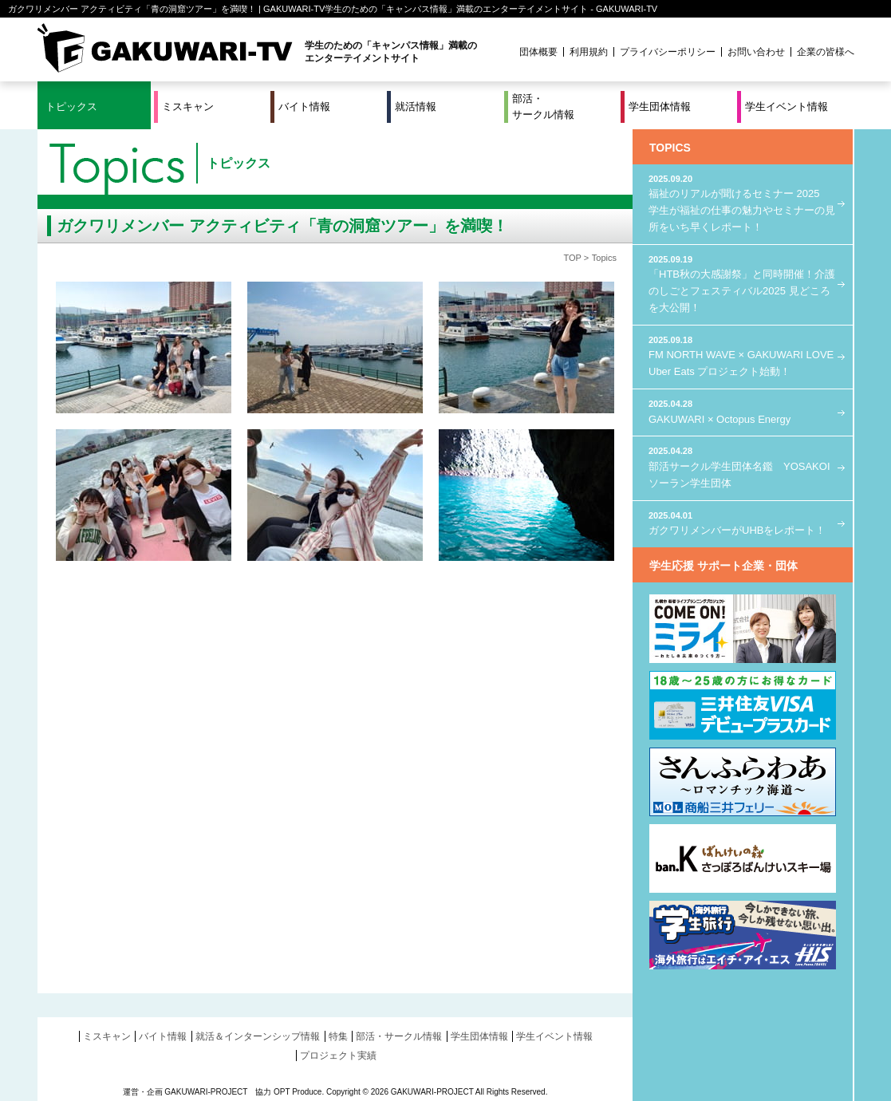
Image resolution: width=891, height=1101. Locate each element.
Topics (604, 257)
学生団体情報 (660, 106)
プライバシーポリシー (668, 51)
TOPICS (670, 147)
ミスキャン (188, 106)
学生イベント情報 (786, 106)
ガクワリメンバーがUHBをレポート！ (743, 523)
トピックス (71, 106)
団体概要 (538, 51)
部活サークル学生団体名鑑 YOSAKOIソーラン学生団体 (743, 466)
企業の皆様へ (825, 51)
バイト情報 (304, 106)
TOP (572, 257)
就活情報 (415, 106)
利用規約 (589, 51)
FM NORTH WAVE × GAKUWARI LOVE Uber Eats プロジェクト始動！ (743, 355)
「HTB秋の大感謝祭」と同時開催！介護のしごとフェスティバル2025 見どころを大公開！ (743, 283)
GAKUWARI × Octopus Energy (743, 411)
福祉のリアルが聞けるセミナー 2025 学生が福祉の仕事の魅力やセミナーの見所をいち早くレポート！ (743, 202)
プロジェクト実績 (338, 1055)
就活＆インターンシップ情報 (257, 1036)
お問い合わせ (756, 51)
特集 (338, 1036)
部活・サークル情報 (543, 106)
